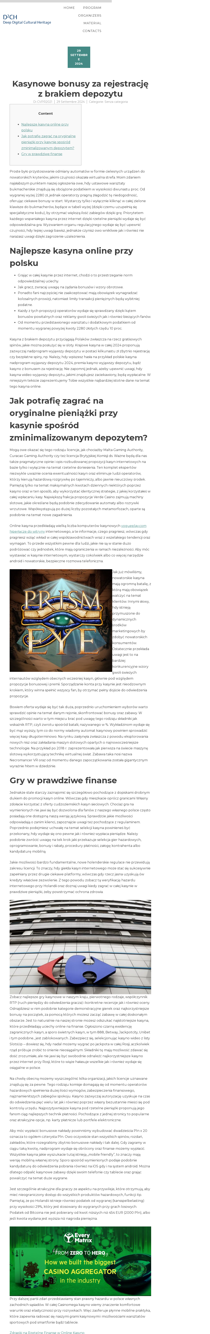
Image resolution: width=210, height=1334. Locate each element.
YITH (19, 1330)
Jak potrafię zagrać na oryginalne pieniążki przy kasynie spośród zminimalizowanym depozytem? (48, 129)
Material (157, 13)
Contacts (183, 13)
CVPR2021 (44, 88)
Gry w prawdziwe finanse (41, 141)
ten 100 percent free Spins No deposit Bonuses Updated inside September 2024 (75, 1325)
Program (99, 13)
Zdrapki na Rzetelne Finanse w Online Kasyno (47, 1320)
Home (76, 13)
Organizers (128, 13)
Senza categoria (116, 88)
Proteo (10, 1330)
